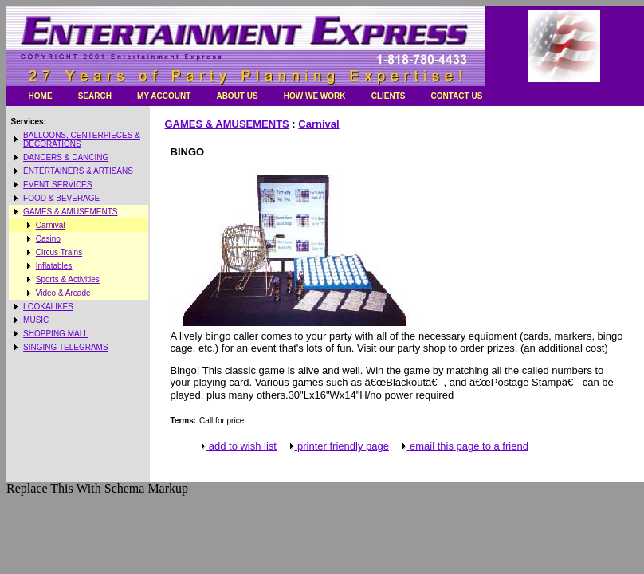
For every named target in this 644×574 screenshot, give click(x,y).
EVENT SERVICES (57, 184)
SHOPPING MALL (55, 333)
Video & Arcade (63, 293)
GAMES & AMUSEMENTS (70, 211)
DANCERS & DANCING (65, 157)
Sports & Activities (68, 279)
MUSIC (36, 320)
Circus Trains (59, 252)
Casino (48, 238)
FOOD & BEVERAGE (61, 198)
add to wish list (238, 446)
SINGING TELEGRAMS (65, 347)
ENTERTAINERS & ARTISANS (78, 171)
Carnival (50, 225)
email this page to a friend (464, 446)
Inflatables (54, 265)
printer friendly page (338, 446)
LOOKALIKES (48, 306)
